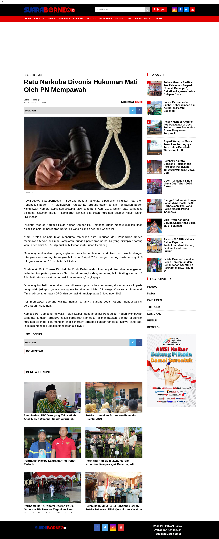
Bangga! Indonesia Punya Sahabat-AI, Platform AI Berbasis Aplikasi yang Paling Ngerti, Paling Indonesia (179, 206)
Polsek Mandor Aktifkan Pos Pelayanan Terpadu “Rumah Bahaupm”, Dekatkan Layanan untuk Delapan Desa (179, 88)
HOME (28, 18)
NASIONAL (65, 18)
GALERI (158, 18)
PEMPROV (153, 327)
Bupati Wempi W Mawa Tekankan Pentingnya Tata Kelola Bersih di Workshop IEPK (177, 146)
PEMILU (152, 320)
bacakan (127, 102)
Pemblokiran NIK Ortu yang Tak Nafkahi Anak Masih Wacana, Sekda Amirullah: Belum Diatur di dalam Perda (50, 419)
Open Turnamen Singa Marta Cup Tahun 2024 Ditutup (177, 183)
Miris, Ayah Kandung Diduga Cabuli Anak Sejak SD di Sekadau (179, 223)
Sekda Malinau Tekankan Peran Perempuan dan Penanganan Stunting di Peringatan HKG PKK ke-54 (179, 265)
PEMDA (52, 18)
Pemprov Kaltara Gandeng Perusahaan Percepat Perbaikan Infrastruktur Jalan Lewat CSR (179, 167)
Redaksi (158, 526)
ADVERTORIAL (142, 18)
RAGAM (119, 18)
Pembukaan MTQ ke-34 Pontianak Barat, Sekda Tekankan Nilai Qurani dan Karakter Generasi (113, 509)
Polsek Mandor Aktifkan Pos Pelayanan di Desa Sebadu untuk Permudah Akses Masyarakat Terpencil (179, 127)
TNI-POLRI (91, 18)
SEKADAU (39, 18)
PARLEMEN (105, 18)
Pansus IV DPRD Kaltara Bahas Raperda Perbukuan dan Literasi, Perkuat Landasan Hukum (178, 245)
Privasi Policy (173, 526)
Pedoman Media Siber (167, 533)
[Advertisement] (109, 47)
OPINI (129, 18)
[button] (192, 17)
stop (138, 102)
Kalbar (151, 293)
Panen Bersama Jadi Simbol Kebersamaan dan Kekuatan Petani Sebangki (179, 106)
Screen (159, 9)
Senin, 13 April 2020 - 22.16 (35, 103)
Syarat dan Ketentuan (167, 530)
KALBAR (78, 18)
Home (26, 75)
